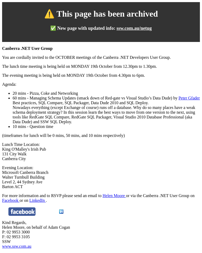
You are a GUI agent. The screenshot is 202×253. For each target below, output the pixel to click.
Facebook (10, 200)
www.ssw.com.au (16, 246)
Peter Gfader (189, 98)
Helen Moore (114, 195)
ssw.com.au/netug (134, 28)
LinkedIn (37, 200)
